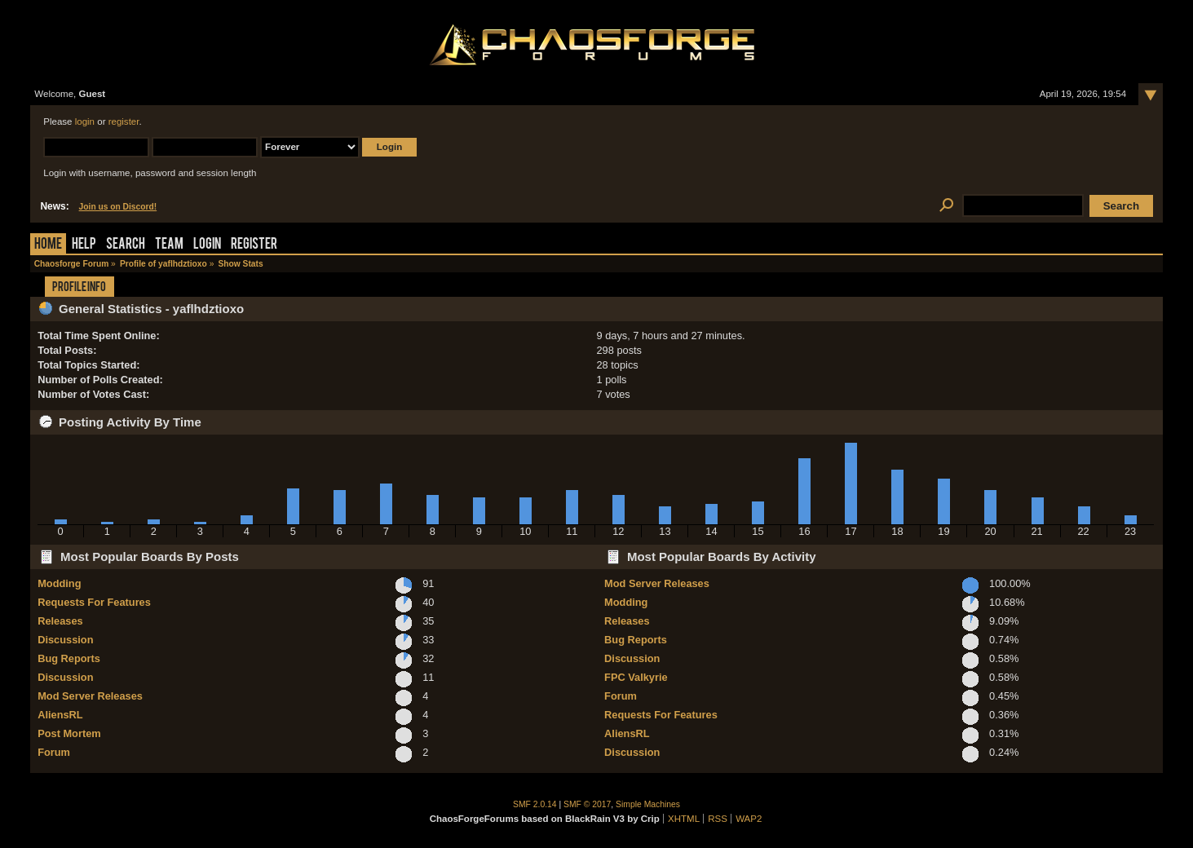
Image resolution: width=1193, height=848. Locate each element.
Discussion (65, 640)
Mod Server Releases (90, 696)
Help (84, 245)
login (85, 121)
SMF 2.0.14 (535, 804)
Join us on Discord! (118, 206)
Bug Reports (69, 658)
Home (48, 245)
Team (169, 245)
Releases (60, 621)
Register (254, 245)
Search (125, 245)
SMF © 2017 (587, 804)
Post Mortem (69, 733)
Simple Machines (648, 804)
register (123, 121)
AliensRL (60, 715)
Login (207, 245)
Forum (54, 752)
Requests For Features (94, 602)
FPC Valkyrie (636, 677)
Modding (59, 583)
